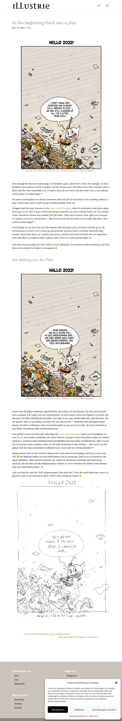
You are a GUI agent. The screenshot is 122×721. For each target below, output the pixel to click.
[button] (116, 682)
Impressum (93, 716)
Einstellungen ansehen (104, 709)
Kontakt (18, 707)
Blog (29, 27)
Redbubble (19, 683)
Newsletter (19, 699)
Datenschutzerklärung (78, 716)
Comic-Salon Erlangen (69, 434)
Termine (18, 703)
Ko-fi (16, 675)
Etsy (16, 679)
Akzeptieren (58, 709)
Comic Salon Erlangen (60, 208)
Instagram (72, 675)
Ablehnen (79, 709)
